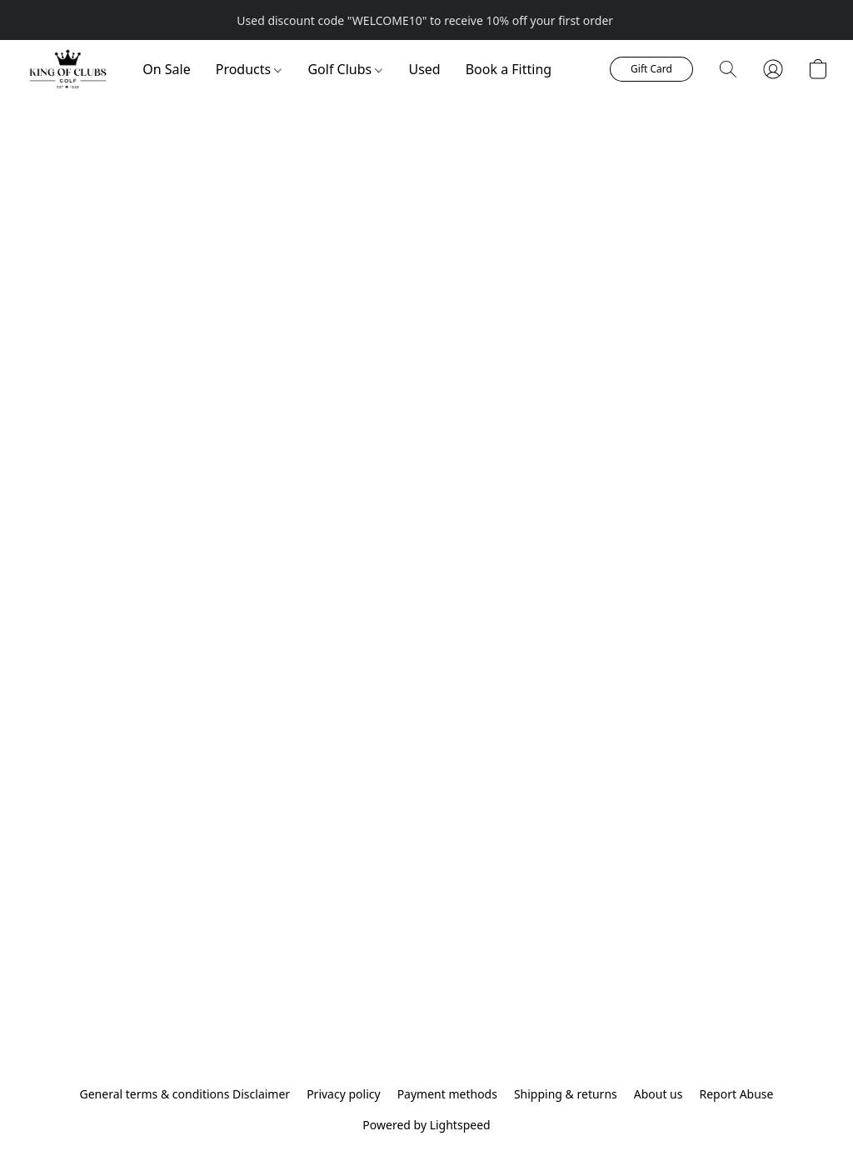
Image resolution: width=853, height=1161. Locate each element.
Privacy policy (344, 1094)
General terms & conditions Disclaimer (185, 1094)
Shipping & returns (565, 1094)
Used (424, 69)
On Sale (166, 69)
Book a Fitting (508, 69)
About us (658, 1094)
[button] (67, 69)
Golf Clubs (344, 69)
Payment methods (447, 1094)
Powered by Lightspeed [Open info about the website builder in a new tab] (426, 1125)
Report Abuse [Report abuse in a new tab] (736, 1094)
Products (249, 69)
